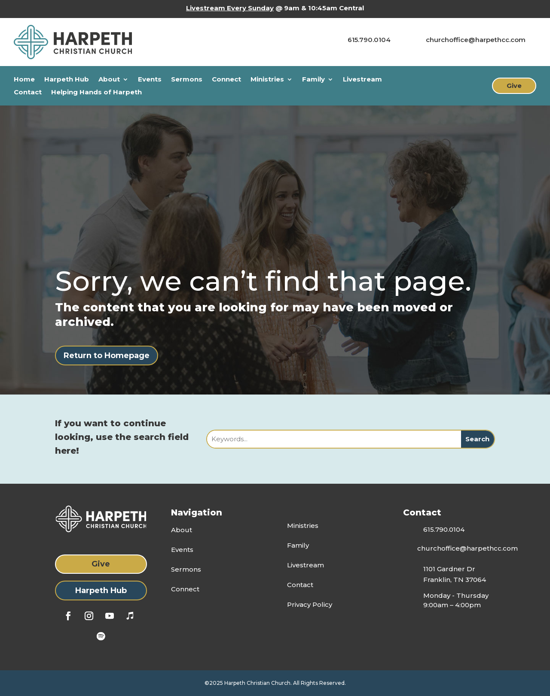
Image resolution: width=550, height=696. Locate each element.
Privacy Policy (309, 604)
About (109, 79)
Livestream (362, 79)
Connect (226, 79)
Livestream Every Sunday (230, 8)
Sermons (186, 79)
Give (514, 85)
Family (313, 79)
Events (150, 79)
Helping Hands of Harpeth (96, 92)
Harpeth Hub (66, 79)
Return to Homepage (107, 355)
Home (24, 79)
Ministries (267, 79)
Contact (28, 92)
